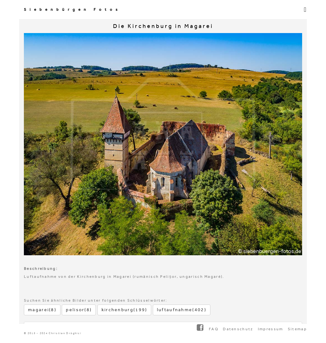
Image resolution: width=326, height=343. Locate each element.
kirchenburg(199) (124, 309)
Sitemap (297, 329)
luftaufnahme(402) (181, 309)
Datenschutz (238, 329)
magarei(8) (42, 309)
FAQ (213, 329)
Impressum (270, 329)
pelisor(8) (79, 309)
